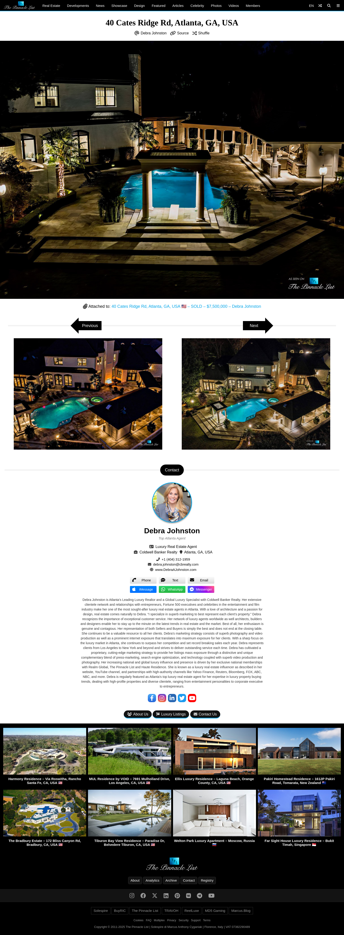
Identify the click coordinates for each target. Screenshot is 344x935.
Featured (158, 6)
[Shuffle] (320, 5)
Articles (178, 6)
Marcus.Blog (240, 911)
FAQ (148, 920)
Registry (207, 880)
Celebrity (197, 6)
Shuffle (204, 33)
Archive (171, 880)
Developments (78, 6)
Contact (189, 880)
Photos (216, 6)
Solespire (101, 911)
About (135, 880)
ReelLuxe (191, 911)
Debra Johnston (154, 33)
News (100, 6)
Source (183, 33)
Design (139, 6)
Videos (233, 6)
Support (196, 920)
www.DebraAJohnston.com (175, 570)
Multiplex (159, 920)
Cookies (138, 920)
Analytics (152, 880)
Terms (207, 920)
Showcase (119, 6)
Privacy (171, 920)
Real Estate (51, 6)
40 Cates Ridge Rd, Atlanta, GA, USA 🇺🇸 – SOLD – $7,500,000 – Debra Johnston (186, 306)
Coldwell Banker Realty (158, 552)
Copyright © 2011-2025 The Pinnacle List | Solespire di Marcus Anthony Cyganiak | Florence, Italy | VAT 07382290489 (172, 927)
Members (253, 6)
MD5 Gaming (215, 911)
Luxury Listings (171, 714)
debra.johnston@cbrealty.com (175, 564)
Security (183, 920)
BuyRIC (120, 911)
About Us (137, 714)
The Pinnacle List (145, 911)
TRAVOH (171, 911)
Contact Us (205, 714)
